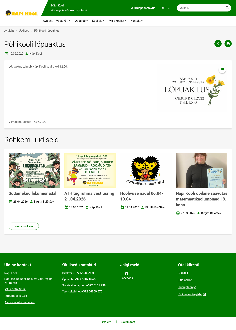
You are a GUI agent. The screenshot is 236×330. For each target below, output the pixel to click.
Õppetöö (81, 20)
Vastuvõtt (63, 20)
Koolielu (98, 20)
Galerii (182, 272)
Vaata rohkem (24, 226)
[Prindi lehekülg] (228, 43)
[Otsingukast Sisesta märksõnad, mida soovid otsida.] (204, 7)
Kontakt (137, 20)
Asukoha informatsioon (20, 302)
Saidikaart (128, 322)
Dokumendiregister (190, 294)
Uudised (24, 30)
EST (165, 8)
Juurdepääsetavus (143, 8)
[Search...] (227, 8)
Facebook (127, 275)
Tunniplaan (185, 287)
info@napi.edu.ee (16, 295)
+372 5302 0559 (15, 289)
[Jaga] (218, 43)
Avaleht (48, 20)
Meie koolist (118, 20)
